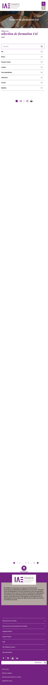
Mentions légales (7, 673)
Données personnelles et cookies (11, 677)
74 (34, 563)
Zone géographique (6, 72)
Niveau (3, 57)
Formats (3, 82)
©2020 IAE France (7, 681)
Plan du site (5, 669)
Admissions (4, 77)
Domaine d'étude (6, 62)
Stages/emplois (7, 631)
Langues (3, 67)
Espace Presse (7, 636)
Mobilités (3, 88)
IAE (2, 51)
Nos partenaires (7, 652)
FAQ (4, 642)
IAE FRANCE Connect (9, 647)
